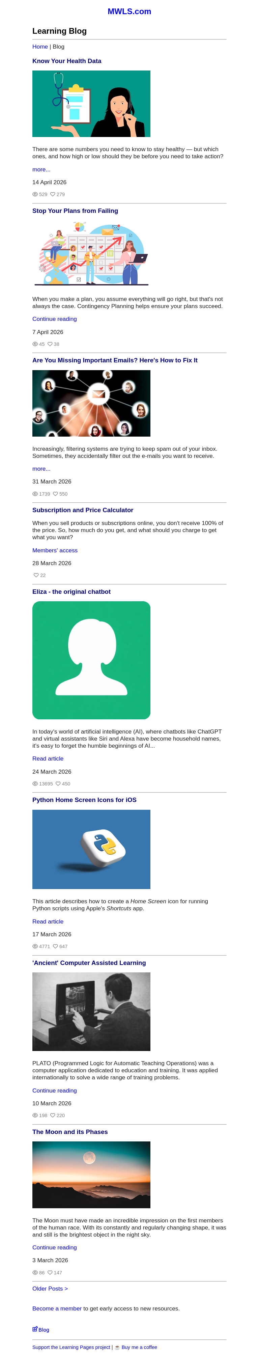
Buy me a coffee (139, 1347)
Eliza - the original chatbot (71, 591)
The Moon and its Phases (70, 1131)
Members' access (55, 550)
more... (41, 169)
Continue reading (54, 318)
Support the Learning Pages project (71, 1347)
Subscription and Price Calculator (83, 510)
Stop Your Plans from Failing (75, 210)
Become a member (57, 1308)
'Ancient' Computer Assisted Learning (89, 962)
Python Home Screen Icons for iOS (84, 799)
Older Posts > (50, 1288)
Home (40, 46)
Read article (47, 758)
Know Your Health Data (67, 60)
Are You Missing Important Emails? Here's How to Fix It (115, 360)
